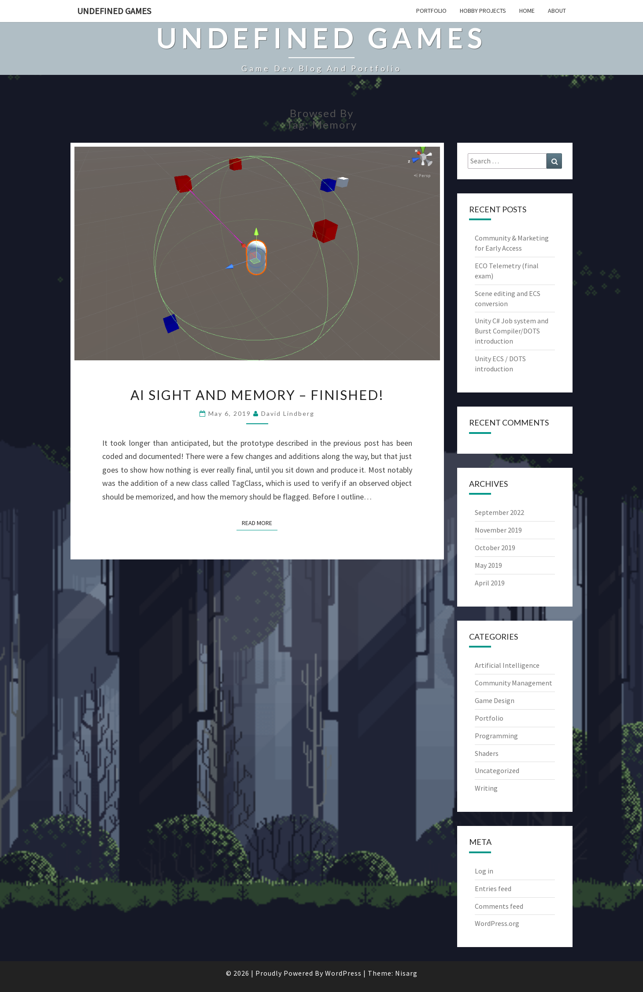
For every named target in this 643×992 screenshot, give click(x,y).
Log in (484, 870)
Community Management (513, 682)
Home (527, 11)
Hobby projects (483, 11)
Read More (259, 522)
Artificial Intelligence (507, 665)
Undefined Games (114, 10)
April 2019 (490, 582)
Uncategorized (497, 770)
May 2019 (488, 565)
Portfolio (431, 11)
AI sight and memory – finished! (257, 395)
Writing (486, 788)
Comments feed (499, 906)
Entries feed (493, 888)
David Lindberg (287, 413)
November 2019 (498, 530)
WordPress (343, 973)
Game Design (494, 700)
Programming (496, 735)
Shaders (487, 753)
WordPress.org (497, 923)
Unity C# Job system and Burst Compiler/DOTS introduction (511, 330)
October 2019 (495, 547)
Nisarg (406, 973)
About (557, 11)
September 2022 (499, 512)
